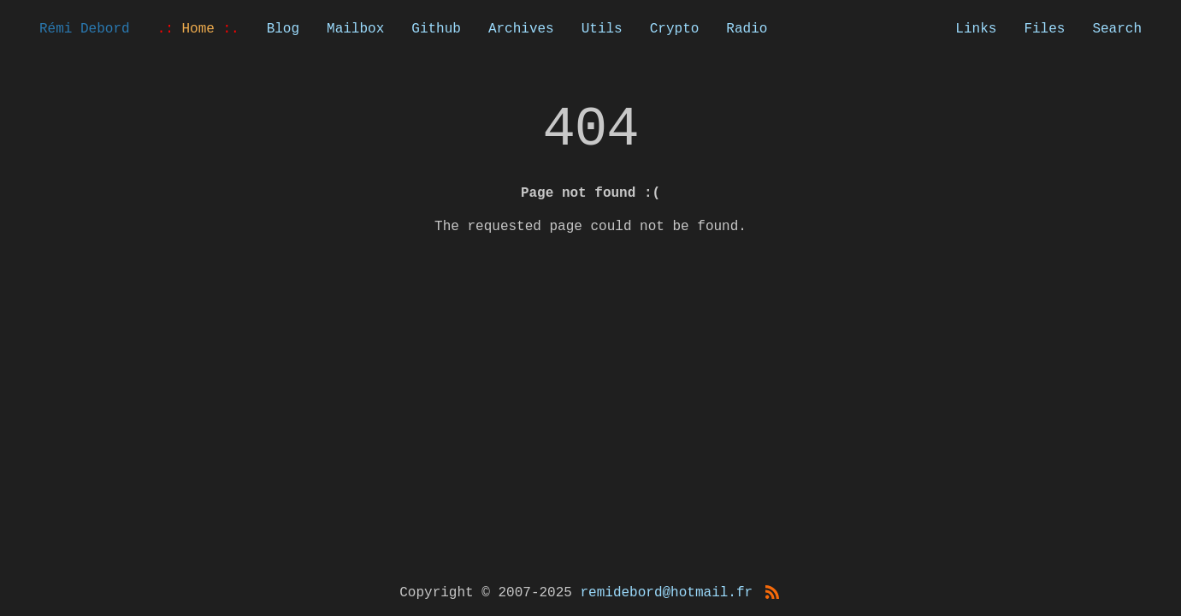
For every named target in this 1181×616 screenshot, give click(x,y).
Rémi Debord (84, 29)
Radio (746, 29)
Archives (521, 29)
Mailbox (355, 29)
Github (436, 29)
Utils (602, 29)
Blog (283, 29)
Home (198, 29)
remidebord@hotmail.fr (667, 593)
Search (1117, 29)
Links (975, 29)
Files (1044, 29)
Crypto (675, 29)
